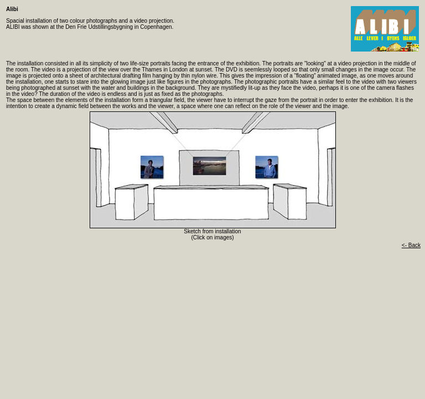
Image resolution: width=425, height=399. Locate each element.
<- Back (411, 245)
